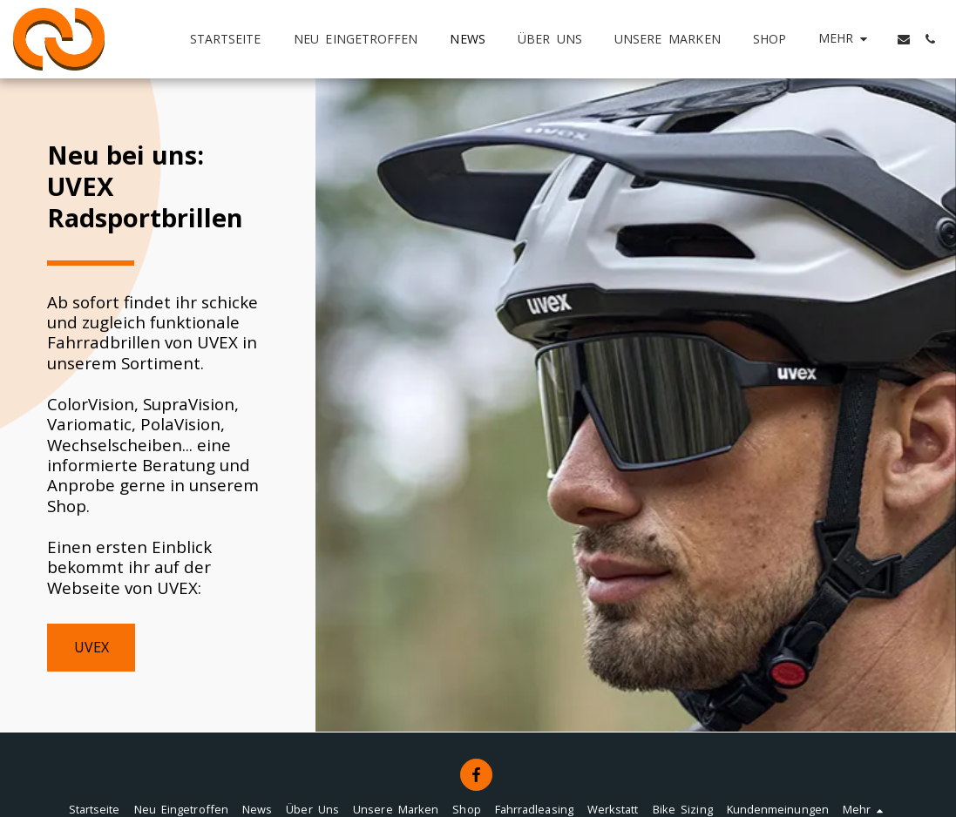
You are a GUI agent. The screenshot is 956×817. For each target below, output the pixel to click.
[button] (904, 39)
